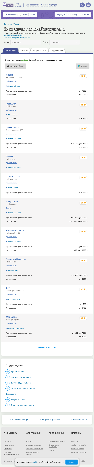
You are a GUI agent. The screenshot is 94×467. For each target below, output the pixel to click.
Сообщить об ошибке (78, 445)
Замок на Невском (16, 259)
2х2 (8, 288)
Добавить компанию (33, 445)
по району (72, 15)
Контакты (74, 441)
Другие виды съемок (21, 383)
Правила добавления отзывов (33, 453)
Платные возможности (57, 441)
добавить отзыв (11, 81)
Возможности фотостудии (23, 388)
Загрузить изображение (34, 449)
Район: (45, 42)
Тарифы (51, 450)
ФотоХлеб (11, 103)
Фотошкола (10, 394)
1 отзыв (9, 208)
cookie (35, 462)
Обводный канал (14, 86)
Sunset (9, 156)
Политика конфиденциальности (11, 453)
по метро (85, 15)
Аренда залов (17, 371)
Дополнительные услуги (22, 405)
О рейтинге (8, 449)
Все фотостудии (12, 15)
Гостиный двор (14, 299)
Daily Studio (12, 201)
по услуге (61, 15)
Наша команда (9, 445)
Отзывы (33, 15)
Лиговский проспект (16, 328)
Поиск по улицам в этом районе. (17, 38)
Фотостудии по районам (48, 419)
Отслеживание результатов (54, 446)
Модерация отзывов (78, 452)
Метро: (7, 42)
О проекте (7, 441)
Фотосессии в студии (21, 377)
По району (17, 24)
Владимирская (14, 188)
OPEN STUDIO (13, 127)
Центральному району (13, 35)
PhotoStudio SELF (15, 230)
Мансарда (11, 317)
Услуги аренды (18, 399)
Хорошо (71, 462)
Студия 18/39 (13, 176)
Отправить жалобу (77, 449)
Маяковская (13, 115)
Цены (25, 15)
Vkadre (9, 75)
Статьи (28, 441)
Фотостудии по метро (17, 419)
